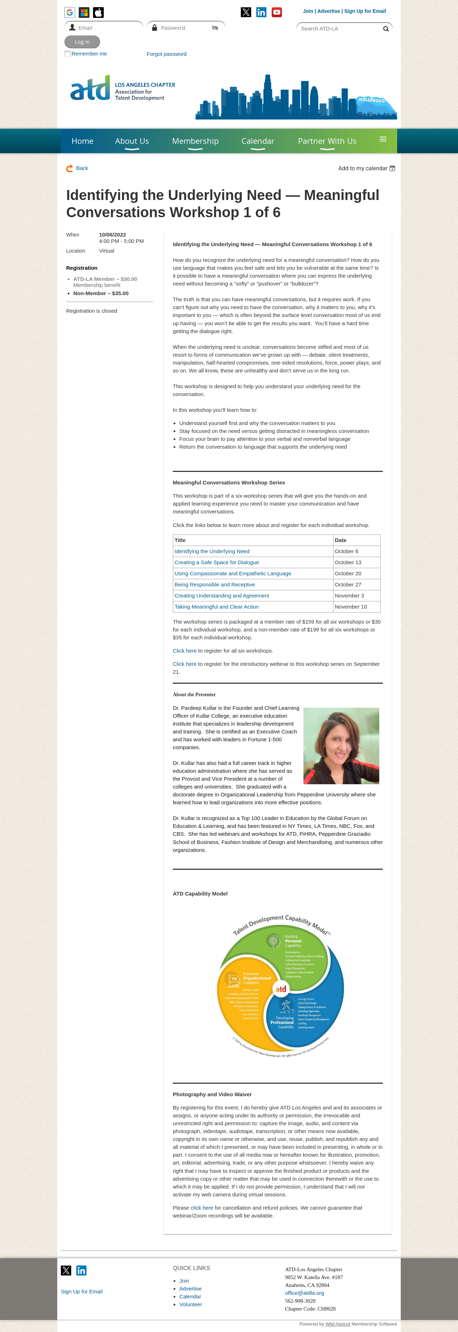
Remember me (89, 53)
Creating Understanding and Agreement (222, 595)
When (72, 235)
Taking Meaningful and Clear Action (217, 607)
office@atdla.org (304, 1293)
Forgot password (167, 54)
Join (308, 11)
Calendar (190, 1296)
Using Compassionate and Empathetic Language (233, 573)
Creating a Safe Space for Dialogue (217, 562)
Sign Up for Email (82, 1291)
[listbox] (367, 168)
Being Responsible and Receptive (215, 584)
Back (82, 168)
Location (75, 251)
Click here (185, 651)
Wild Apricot (338, 1324)
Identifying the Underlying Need (212, 551)
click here (202, 1208)
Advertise (328, 11)
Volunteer (190, 1304)
